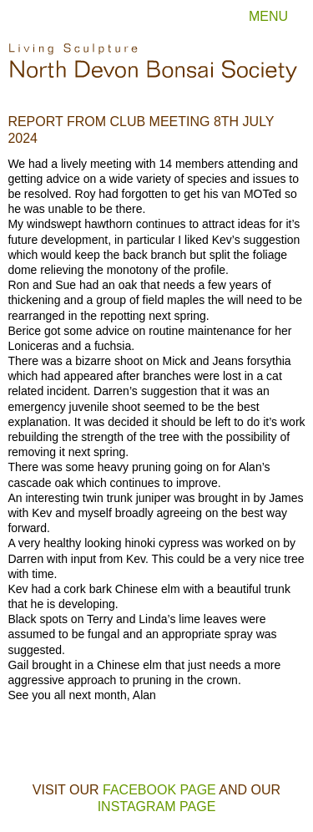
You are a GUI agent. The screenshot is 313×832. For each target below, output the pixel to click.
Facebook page (159, 790)
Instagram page (157, 806)
